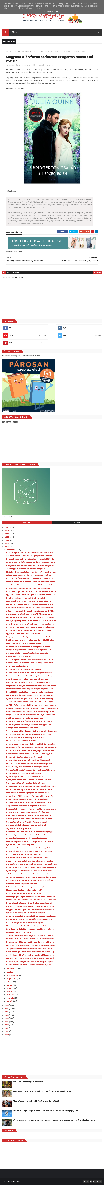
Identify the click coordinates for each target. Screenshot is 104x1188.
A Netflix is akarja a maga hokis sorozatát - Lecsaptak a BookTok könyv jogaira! (45, 1114)
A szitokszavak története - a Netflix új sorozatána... (29, 617)
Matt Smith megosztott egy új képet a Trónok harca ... (31, 575)
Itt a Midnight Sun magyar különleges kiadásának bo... (31, 790)
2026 (7, 531)
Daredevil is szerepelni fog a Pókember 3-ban (27, 861)
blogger (97, 276)
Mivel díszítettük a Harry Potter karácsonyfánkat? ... (30, 604)
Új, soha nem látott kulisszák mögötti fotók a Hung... (30, 679)
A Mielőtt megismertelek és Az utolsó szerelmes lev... (30, 864)
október (11, 975)
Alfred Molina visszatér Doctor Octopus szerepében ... (30, 884)
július (9, 985)
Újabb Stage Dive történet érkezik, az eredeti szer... (29, 874)
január (10, 1005)
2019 (7, 1009)
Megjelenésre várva (37, 52)
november (12, 972)
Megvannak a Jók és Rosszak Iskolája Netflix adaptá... (30, 621)
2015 (7, 1022)
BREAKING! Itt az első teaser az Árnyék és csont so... (29, 695)
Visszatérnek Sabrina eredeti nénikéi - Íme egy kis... (29, 757)
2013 (7, 1028)
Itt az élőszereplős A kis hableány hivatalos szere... (29, 806)
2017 (7, 1015)
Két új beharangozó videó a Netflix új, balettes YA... (29, 738)
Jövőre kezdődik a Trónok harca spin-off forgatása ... (30, 958)
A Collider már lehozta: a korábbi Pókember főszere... (30, 877)
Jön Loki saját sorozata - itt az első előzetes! (26, 841)
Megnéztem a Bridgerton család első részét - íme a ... (30, 608)
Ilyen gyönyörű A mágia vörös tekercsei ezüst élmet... (30, 699)
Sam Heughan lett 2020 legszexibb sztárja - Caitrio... (30, 932)
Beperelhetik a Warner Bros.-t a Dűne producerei (29, 906)
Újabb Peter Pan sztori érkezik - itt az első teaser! (28, 802)
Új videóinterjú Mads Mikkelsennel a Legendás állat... (30, 666)
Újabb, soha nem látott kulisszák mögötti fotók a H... (30, 643)
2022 (7, 544)
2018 (7, 1012)
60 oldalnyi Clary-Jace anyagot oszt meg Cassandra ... (31, 942)
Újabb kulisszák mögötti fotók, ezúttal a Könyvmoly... (30, 702)
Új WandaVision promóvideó (19, 660)
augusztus (12, 982)
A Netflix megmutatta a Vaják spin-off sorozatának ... (30, 627)
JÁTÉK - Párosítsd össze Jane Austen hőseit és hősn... (30, 705)
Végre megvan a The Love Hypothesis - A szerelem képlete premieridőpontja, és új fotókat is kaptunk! (54, 1123)
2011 (6, 1035)
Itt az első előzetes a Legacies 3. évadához (25, 760)
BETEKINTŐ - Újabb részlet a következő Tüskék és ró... (30, 582)
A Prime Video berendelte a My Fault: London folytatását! (36, 1104)
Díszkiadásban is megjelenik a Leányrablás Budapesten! (32, 711)
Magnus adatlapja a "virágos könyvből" (24, 893)
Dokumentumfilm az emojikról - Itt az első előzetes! (30, 611)
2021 (7, 547)
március (11, 998)
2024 (7, 537)
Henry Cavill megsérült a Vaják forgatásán (25, 741)
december (12, 553)
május (10, 992)
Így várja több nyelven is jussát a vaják (23, 637)
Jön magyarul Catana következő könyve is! (26, 572)
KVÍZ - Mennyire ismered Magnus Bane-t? (25, 897)
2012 (7, 1031)
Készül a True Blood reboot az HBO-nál (23, 858)
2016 (7, 1018)
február (10, 1001)
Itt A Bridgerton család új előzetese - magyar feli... (29, 728)
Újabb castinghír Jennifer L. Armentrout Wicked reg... (30, 955)
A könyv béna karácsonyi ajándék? (22, 731)
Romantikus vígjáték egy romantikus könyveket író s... (31, 565)
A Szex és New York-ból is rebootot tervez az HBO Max (30, 614)
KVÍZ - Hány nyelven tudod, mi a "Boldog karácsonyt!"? (31, 595)
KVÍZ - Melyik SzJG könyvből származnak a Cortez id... (30, 663)
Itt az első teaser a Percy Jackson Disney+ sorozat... (29, 854)
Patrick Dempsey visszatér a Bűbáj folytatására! (28, 650)
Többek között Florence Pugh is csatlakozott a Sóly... (30, 939)
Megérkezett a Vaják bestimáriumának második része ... (32, 689)
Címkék (77, 526)
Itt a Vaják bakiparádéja (17, 669)
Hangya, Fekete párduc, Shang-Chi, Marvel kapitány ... (31, 812)
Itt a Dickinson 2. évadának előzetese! (23, 776)
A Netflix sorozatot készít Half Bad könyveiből (27, 682)
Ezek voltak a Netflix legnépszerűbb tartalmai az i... (29, 796)
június (10, 988)
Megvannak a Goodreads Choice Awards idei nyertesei (31, 903)
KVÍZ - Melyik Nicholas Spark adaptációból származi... (30, 556)
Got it (58, 12)
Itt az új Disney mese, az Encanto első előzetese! (28, 815)
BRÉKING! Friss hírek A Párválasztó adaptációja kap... (30, 630)
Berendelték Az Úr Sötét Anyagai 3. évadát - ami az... (30, 634)
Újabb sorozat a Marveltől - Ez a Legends (24, 721)
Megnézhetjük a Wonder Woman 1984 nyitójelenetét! (30, 718)
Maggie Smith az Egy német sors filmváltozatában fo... (31, 913)
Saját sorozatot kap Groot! (18, 832)
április (10, 995)
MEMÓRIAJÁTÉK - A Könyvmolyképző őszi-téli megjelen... (31, 751)
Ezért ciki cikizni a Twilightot (19, 936)
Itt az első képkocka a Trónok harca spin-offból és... (29, 676)
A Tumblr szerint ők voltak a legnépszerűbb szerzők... (30, 559)
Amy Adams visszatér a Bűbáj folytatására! (26, 809)
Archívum (27, 526)
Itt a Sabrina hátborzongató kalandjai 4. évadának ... (30, 945)
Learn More (49, 12)
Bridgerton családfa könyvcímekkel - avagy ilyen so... (30, 569)
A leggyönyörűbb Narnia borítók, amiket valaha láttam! (31, 867)
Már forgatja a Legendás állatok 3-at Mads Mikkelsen (30, 900)
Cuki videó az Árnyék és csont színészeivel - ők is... (29, 686)
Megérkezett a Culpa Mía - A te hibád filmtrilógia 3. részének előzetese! (42, 1095)
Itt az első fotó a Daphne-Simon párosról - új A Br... (29, 968)
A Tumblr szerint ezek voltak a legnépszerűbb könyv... (30, 754)
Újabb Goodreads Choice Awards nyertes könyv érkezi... (31, 871)
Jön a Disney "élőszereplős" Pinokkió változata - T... (29, 799)
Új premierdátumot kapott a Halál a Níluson (26, 786)
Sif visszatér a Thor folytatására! (21, 744)
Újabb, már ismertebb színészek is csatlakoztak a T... (30, 783)
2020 (7, 550)
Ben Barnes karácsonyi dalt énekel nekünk (25, 601)
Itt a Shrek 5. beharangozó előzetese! (28, 1085)
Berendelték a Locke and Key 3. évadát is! (25, 673)
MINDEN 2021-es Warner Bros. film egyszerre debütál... (31, 961)
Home (8, 52)
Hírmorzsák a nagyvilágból (20, 52)
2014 (7, 1025)
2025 (7, 534)
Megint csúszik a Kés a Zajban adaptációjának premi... (30, 692)
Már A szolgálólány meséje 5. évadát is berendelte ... (30, 793)
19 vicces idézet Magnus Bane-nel (21, 887)
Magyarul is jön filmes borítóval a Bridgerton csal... (29, 653)
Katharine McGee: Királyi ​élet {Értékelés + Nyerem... (29, 923)
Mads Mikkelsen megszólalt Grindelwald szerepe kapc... (31, 949)
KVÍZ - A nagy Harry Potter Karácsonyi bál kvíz (27, 770)
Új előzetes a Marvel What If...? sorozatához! (26, 825)
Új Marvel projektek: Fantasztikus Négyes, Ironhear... (30, 819)
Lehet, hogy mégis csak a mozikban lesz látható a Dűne (31, 624)
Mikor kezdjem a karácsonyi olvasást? (23, 647)
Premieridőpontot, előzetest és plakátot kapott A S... (30, 845)
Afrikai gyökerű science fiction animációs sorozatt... (30, 822)
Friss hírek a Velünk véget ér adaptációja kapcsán (29, 767)
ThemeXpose (15, 1185)
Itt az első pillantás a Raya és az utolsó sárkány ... (28, 838)
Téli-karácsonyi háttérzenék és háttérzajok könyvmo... (31, 734)
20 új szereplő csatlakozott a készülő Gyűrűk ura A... (29, 952)
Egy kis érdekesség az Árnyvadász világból (25, 916)
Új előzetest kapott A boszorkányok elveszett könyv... (30, 773)
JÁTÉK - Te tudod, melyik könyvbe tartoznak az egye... (31, 708)
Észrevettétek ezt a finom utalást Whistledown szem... (31, 585)
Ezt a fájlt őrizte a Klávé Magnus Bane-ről (25, 890)
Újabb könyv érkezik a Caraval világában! (25, 780)
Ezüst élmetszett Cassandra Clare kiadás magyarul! (30, 715)
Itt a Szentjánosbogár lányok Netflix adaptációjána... (30, 965)
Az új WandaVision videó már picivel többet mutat (29, 588)
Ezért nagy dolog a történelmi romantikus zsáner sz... (30, 578)
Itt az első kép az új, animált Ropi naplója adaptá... (28, 763)
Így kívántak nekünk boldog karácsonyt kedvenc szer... (31, 598)
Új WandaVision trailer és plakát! (21, 848)
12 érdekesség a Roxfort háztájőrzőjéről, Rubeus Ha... (30, 929)
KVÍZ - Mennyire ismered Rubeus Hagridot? (25, 926)
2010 (7, 1038)
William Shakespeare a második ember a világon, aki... (31, 880)
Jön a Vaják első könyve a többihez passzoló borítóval (31, 919)
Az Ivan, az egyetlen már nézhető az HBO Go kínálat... (30, 747)
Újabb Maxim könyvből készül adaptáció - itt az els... (29, 725)
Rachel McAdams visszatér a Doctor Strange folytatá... (31, 851)
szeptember (12, 979)
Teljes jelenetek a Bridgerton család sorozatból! (28, 640)
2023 (7, 540)
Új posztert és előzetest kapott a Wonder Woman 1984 (31, 910)
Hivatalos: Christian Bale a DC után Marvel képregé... (30, 835)
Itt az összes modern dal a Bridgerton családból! (28, 591)
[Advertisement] (52, 446)
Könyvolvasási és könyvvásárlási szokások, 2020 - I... (30, 562)
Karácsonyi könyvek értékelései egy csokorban (28, 656)
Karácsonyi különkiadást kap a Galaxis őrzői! (26, 828)
